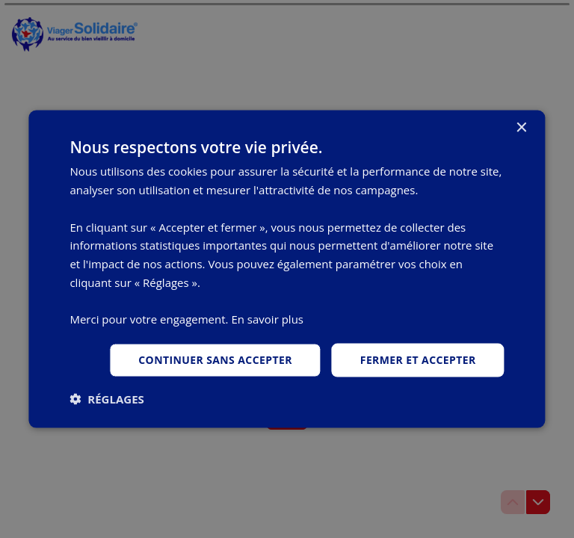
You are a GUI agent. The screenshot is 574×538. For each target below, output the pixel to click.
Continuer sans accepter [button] (215, 360)
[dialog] (286, 269)
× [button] (521, 128)
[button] (107, 398)
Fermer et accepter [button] (418, 360)
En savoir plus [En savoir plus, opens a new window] (267, 319)
